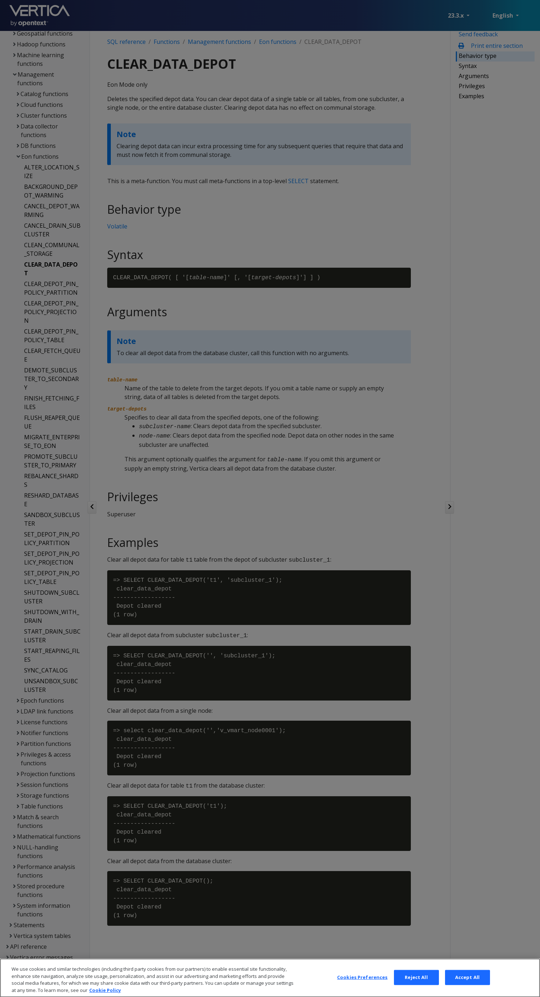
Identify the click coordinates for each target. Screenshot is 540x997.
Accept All (467, 988)
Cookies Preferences (362, 988)
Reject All (416, 988)
